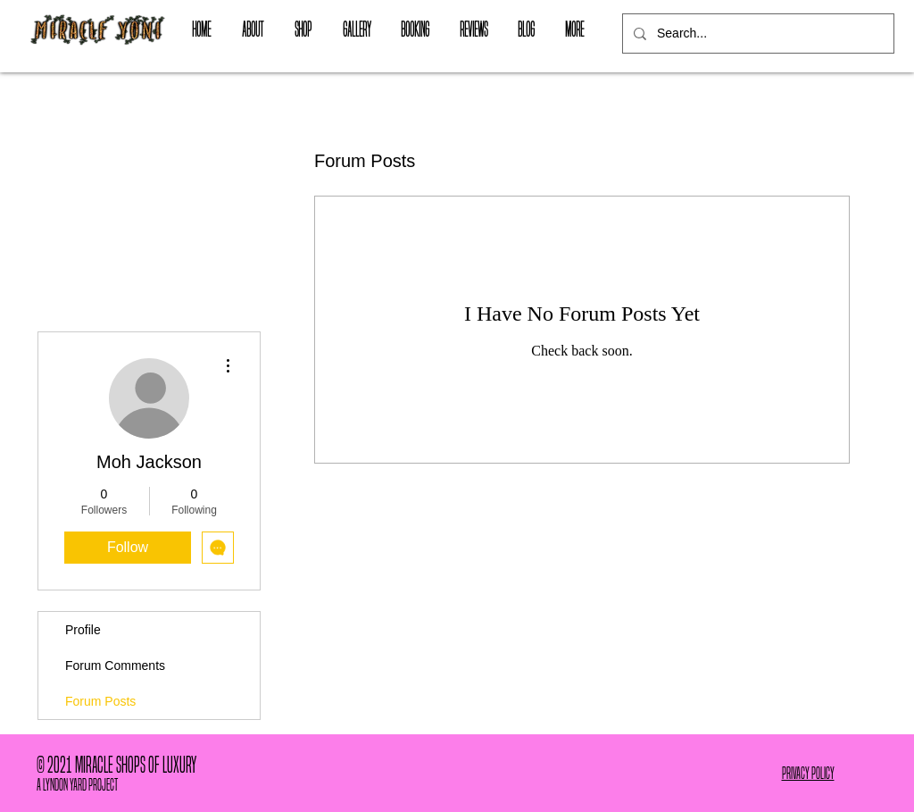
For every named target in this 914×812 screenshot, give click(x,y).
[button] (302, 29)
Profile (83, 630)
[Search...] (756, 33)
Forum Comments (115, 665)
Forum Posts (100, 701)
